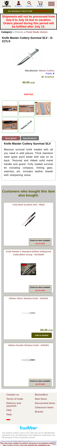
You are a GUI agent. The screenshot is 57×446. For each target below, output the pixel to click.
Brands (39, 411)
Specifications (30, 138)
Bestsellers (41, 394)
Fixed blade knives (37, 32)
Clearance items (44, 407)
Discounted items (45, 403)
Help (9, 414)
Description (10, 138)
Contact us (12, 394)
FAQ (8, 410)
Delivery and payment (13, 404)
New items (41, 399)
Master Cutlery (46, 70)
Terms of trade (14, 399)
